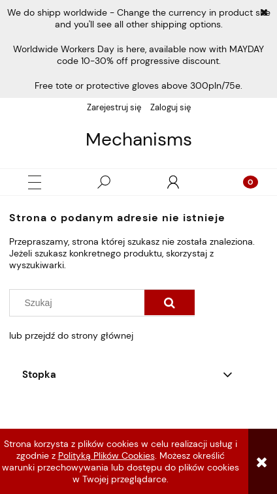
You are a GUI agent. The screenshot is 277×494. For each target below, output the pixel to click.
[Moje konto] (173, 182)
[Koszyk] (242, 182)
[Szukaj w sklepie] (80, 303)
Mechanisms (139, 140)
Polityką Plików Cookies (106, 455)
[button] (34, 182)
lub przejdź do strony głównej (71, 335)
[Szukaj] (103, 182)
